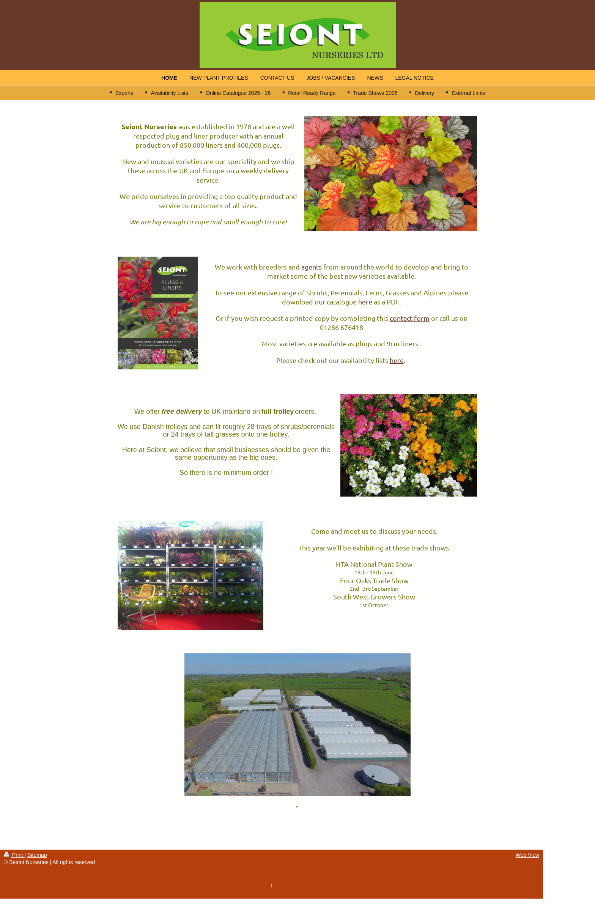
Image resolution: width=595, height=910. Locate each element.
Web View (528, 855)
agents (311, 267)
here (365, 302)
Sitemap (37, 855)
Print (14, 855)
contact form (410, 318)
